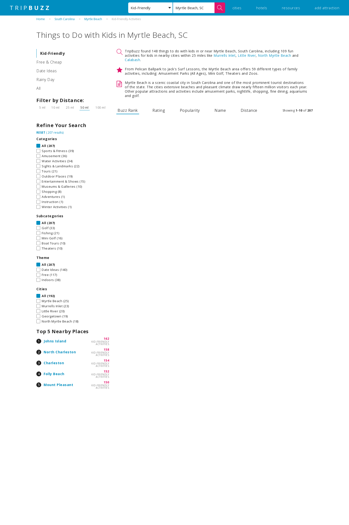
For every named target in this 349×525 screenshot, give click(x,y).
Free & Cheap (49, 62)
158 (106, 349)
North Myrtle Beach (274, 55)
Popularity (190, 110)
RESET (40, 132)
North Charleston (60, 352)
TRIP (30, 8)
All (38, 88)
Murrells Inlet (225, 55)
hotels (261, 7)
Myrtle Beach (93, 19)
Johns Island (55, 341)
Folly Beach (54, 374)
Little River (247, 55)
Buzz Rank (128, 110)
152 (106, 371)
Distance (249, 110)
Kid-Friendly (52, 53)
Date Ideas (46, 70)
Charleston (54, 363)
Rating (158, 110)
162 (106, 339)
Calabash (132, 59)
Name (220, 110)
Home (40, 19)
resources (291, 7)
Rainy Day (45, 79)
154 (106, 360)
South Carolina (65, 19)
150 (106, 382)
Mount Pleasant (58, 384)
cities (237, 7)
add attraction (327, 7)
